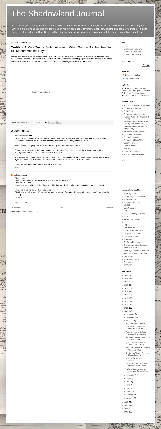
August (129, 378)
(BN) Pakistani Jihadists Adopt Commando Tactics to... (137, 343)
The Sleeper (144, 96)
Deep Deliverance (130, 143)
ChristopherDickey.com (132, 108)
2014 (126, 295)
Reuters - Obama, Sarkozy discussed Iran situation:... (137, 333)
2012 (126, 301)
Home (62, 208)
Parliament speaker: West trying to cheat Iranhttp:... (138, 338)
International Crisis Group (133, 219)
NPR (125, 225)
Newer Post (16, 208)
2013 (126, 298)
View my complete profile (131, 79)
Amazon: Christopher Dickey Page (137, 105)
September (130, 375)
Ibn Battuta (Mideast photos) (134, 131)
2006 (126, 409)
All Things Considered (132, 234)
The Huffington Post (131, 259)
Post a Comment (21, 203)
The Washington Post (132, 202)
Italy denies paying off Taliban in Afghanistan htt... (138, 349)
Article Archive (129, 111)
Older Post (109, 208)
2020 (126, 275)
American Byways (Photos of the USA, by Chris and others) (136, 123)
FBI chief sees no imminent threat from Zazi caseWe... (137, 370)
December (130, 314)
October (129, 321)
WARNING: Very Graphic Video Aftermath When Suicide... (137, 365)
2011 (126, 305)
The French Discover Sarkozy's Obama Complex (137, 354)
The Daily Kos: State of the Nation (136, 251)
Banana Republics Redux (135, 324)
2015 (126, 292)
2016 (126, 288)
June (128, 385)
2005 (126, 412)
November (130, 317)
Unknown (18, 175)
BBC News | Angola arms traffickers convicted (135, 328)
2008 (126, 402)
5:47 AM (18, 168)
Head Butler (128, 256)
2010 (126, 308)
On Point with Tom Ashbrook (134, 197)
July (128, 382)
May (128, 388)
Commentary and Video (133, 134)
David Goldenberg (21, 135)
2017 (126, 285)
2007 (126, 405)
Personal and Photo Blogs (133, 140)
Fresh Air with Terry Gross (133, 231)
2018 (126, 282)
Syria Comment (130, 208)
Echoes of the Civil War (132, 55)
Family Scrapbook (130, 146)
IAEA (126, 217)
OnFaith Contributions (132, 151)
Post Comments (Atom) (30, 211)
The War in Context (131, 248)
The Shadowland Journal (57, 13)
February (130, 395)
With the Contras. (138, 93)
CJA (125, 222)
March (129, 391)
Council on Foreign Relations (134, 214)
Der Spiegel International (133, 242)
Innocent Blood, (133, 96)
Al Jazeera (128, 239)
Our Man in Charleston (132, 52)
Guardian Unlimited (131, 237)
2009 (126, 311)
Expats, (138, 91)
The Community (130, 199)
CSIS (126, 211)
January (129, 398)
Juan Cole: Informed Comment (135, 254)
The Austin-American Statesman (136, 245)
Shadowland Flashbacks (133, 49)
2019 (126, 278)
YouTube (127, 149)
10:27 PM (18, 198)
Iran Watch (128, 265)
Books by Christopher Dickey (134, 114)
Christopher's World (131, 137)
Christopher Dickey (132, 75)
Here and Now (129, 228)
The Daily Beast (130, 194)
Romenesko (128, 262)
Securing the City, (128, 91)
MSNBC (127, 205)
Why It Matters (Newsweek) (134, 154)
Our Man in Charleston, (139, 88)
